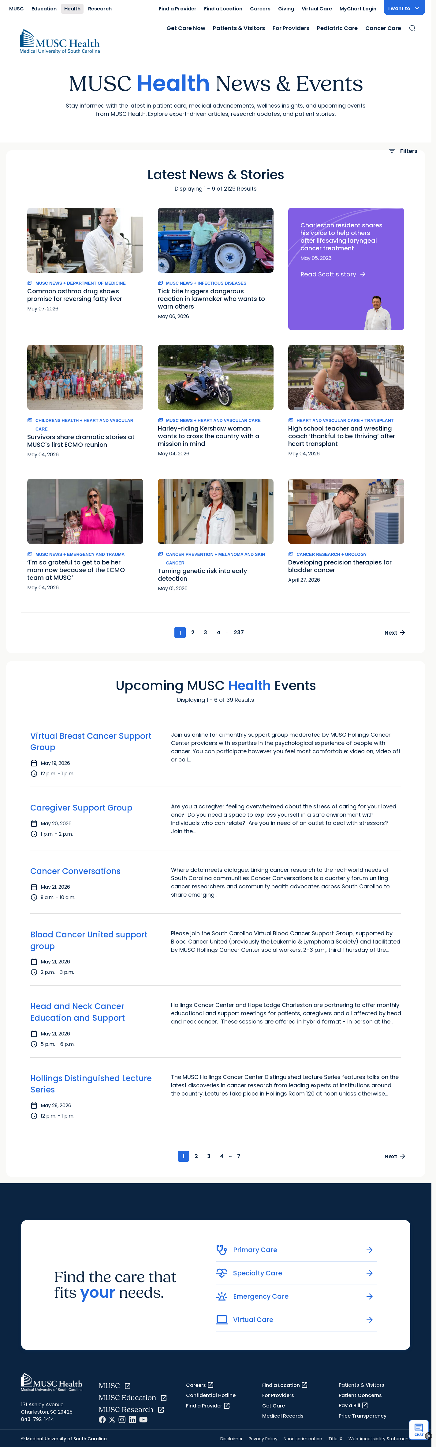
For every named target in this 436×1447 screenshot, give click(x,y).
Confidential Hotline (211, 1393)
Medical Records (283, 1413)
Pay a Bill (353, 1403)
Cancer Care (383, 28)
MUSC (16, 8)
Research (100, 8)
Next (393, 629)
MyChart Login (358, 8)
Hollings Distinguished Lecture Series (91, 1081)
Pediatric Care (337, 28)
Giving (286, 8)
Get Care (273, 1403)
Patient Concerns (360, 1393)
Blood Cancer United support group (88, 937)
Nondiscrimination (303, 1437)
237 (245, 628)
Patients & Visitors (239, 28)
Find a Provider (177, 8)
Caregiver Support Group (81, 804)
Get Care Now (185, 28)
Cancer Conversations (75, 868)
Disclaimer (231, 1437)
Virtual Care (317, 8)
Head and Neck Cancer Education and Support (77, 1009)
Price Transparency (362, 1413)
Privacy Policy (263, 1437)
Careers (260, 8)
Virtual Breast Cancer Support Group (90, 738)
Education (44, 8)
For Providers (291, 28)
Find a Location (223, 8)
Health (72, 8)
